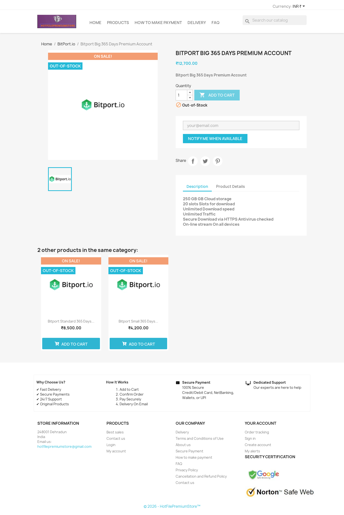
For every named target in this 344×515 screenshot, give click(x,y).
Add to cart (217, 97)
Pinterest (217, 163)
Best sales (115, 434)
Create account (258, 447)
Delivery (197, 24)
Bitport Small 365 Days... (138, 323)
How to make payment (158, 24)
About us (183, 447)
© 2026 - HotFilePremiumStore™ (172, 508)
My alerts (252, 453)
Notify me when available (215, 140)
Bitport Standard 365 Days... (71, 323)
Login (110, 447)
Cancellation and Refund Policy (201, 478)
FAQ (216, 24)
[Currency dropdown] (240, 6)
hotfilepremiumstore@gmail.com (64, 448)
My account (116, 453)
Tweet (205, 163)
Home (95, 24)
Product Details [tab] (230, 188)
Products (118, 24)
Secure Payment (189, 453)
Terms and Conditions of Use (200, 440)
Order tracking (257, 434)
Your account (260, 425)
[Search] (275, 22)
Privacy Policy (187, 472)
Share (193, 163)
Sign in (250, 440)
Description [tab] (197, 188)
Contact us (115, 440)
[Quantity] (181, 97)
